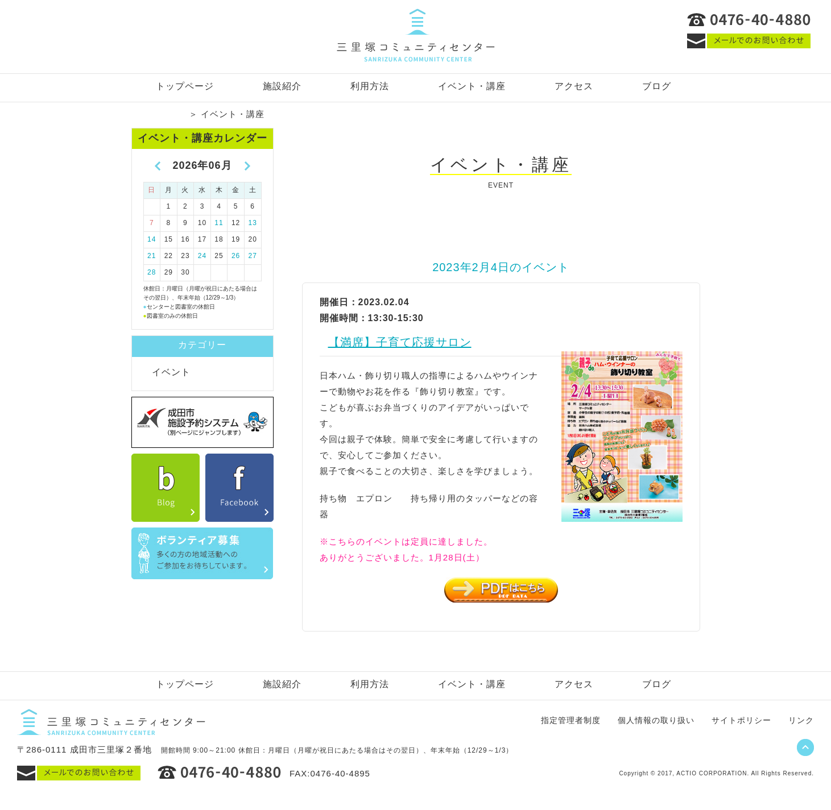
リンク (801, 720)
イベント (171, 372)
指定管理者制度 (571, 720)
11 (218, 223)
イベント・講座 (472, 86)
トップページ (185, 86)
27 (253, 256)
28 (151, 272)
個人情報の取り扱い (656, 720)
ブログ (656, 86)
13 (253, 223)
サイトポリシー (741, 720)
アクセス (574, 86)
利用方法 (369, 86)
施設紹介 (282, 86)
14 (151, 239)
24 (202, 256)
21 (151, 256)
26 (235, 256)
